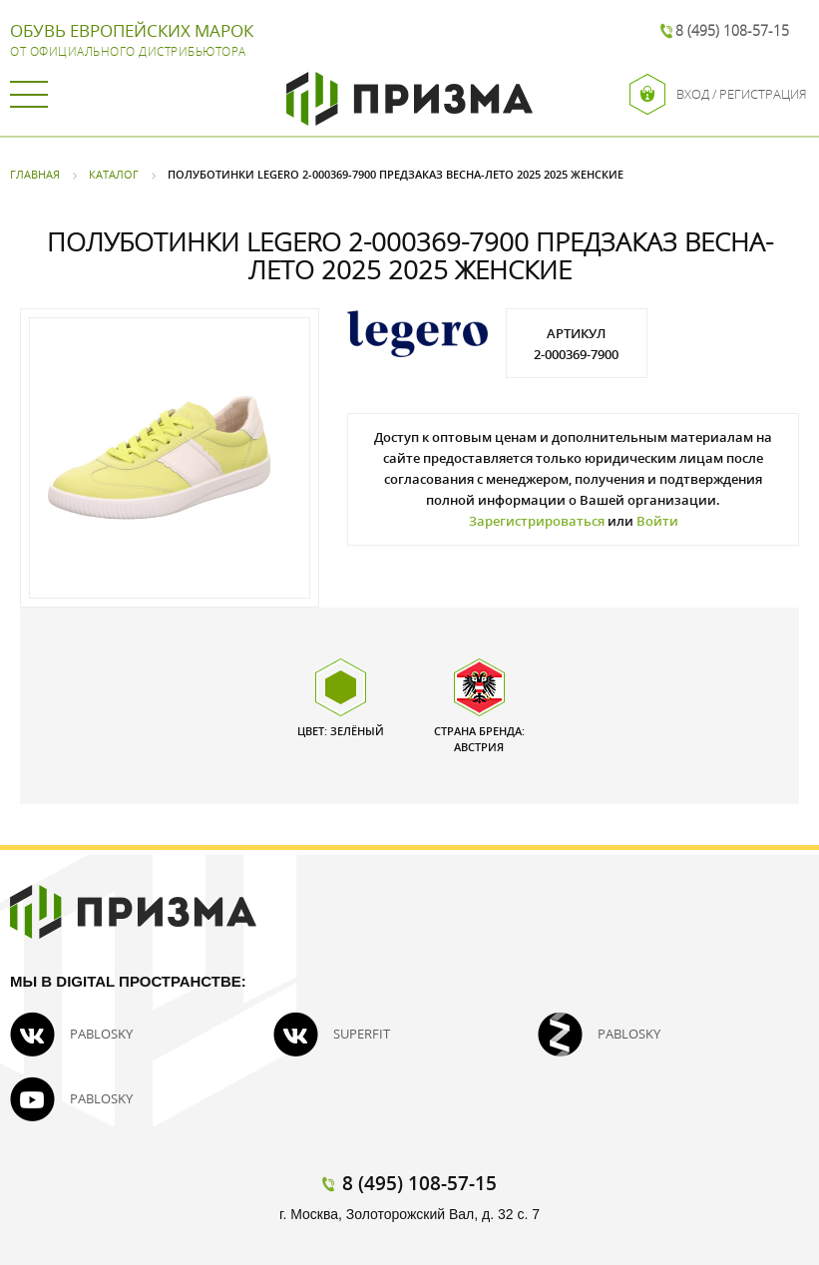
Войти (657, 521)
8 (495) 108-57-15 (732, 30)
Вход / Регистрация (718, 94)
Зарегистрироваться (537, 521)
